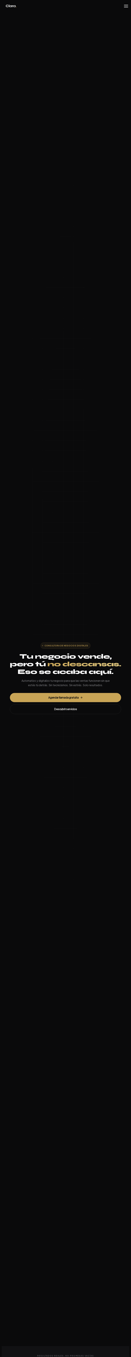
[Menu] (126, 6)
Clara (11, 6)
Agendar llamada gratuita (65, 697)
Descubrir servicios (65, 709)
